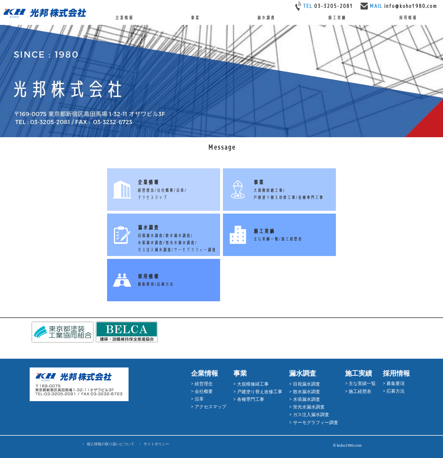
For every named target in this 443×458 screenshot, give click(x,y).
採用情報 (408, 18)
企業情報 (124, 18)
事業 (194, 18)
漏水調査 (266, 18)
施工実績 (337, 18)
